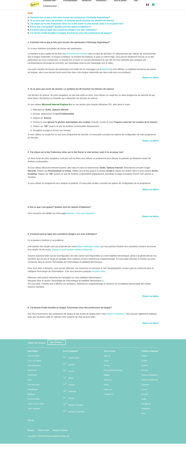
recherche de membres (77, 54)
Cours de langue (34, 361)
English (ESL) (71, 357)
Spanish (69, 363)
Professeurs (32, 375)
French (68, 370)
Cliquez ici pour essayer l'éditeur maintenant (72, 249)
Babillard (31, 394)
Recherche (32, 370)
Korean (68, 397)
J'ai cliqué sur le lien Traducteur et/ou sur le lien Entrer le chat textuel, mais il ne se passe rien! (76, 24)
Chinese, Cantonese (74, 410)
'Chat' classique (34, 409)
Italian (68, 377)
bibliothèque (33, 389)
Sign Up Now (56, 342)
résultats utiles (98, 271)
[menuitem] (51, 7)
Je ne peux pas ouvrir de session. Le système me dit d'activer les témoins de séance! (72, 20)
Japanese (69, 390)
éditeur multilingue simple (88, 246)
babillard (106, 69)
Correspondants (34, 365)
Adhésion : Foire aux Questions (80, 213)
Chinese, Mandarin (73, 404)
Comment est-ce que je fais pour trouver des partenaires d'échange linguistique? (70, 17)
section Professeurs (116, 314)
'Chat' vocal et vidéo (36, 404)
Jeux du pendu (34, 385)
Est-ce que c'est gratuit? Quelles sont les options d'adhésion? (60, 27)
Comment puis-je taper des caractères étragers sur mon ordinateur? (63, 30)
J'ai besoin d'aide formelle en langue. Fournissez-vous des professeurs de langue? (71, 33)
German (69, 383)
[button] (148, 4)
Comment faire (34, 356)
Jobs (30, 380)
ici (101, 277)
